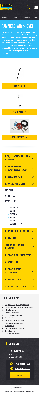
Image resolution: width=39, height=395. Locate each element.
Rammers (9, 190)
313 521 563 (22, 363)
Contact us (18, 375)
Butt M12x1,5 (15, 208)
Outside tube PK (16, 224)
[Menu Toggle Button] (36, 7)
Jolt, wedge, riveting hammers (15, 247)
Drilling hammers (13, 176)
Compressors (11, 262)
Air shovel (10, 196)
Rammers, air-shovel (15, 184)
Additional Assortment (16, 286)
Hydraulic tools (13, 279)
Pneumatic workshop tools (18, 255)
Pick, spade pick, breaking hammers (17, 158)
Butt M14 (13, 211)
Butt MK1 (13, 217)
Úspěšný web (30, 391)
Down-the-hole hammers (17, 231)
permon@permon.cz (22, 368)
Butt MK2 (13, 221)
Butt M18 (13, 214)
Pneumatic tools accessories (13, 271)
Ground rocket (12, 238)
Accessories (10, 201)
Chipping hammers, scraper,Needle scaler (16, 168)
